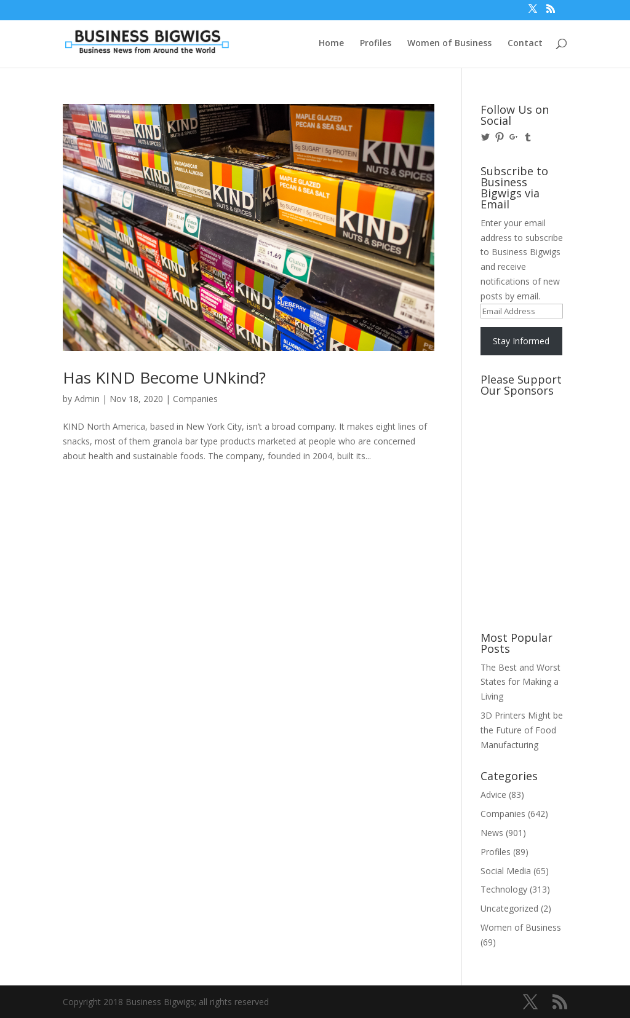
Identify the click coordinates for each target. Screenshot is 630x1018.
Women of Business (449, 44)
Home (331, 44)
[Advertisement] (535, 448)
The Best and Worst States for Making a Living (520, 682)
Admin (87, 398)
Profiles (375, 44)
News (491, 832)
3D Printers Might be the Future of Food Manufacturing (521, 730)
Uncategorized (509, 908)
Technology (503, 889)
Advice (493, 794)
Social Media (505, 871)
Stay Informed (521, 341)
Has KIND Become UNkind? (164, 377)
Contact (525, 44)
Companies (195, 398)
